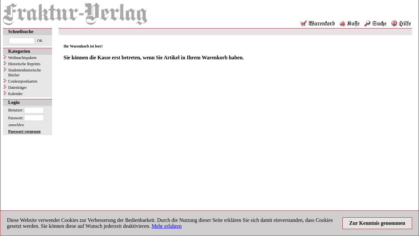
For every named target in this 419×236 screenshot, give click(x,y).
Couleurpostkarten (22, 81)
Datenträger (17, 87)
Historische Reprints (24, 64)
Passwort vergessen (24, 131)
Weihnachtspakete (22, 57)
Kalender (15, 93)
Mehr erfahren (167, 226)
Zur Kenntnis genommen (377, 223)
